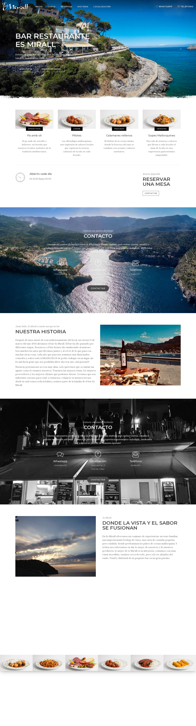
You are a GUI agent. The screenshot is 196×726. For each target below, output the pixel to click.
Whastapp (60, 280)
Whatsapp (164, 6)
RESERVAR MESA (51, 69)
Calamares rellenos (119, 135)
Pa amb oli (34, 135)
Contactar (151, 193)
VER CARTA (25, 69)
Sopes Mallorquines (161, 135)
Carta (52, 6)
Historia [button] (82, 6)
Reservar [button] (66, 6)
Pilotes (76, 135)
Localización (102, 6)
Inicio (38, 6)
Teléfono (185, 6)
